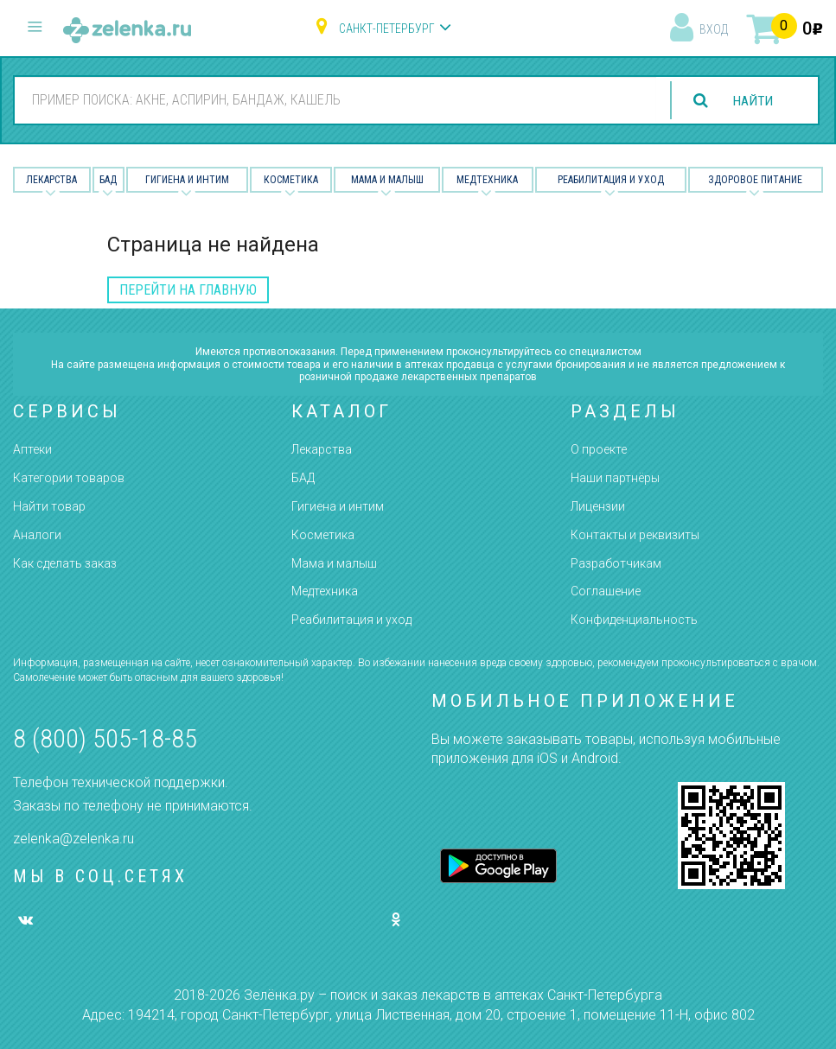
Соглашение (606, 591)
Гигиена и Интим (187, 180)
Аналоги (37, 535)
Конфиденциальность (634, 619)
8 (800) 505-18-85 (105, 738)
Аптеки (32, 449)
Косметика (291, 180)
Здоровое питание (755, 180)
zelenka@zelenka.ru (73, 838)
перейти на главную (188, 290)
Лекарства (51, 180)
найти (751, 100)
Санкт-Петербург (387, 28)
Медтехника (487, 180)
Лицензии (598, 506)
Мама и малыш (387, 180)
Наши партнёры (615, 478)
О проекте (599, 449)
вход (713, 29)
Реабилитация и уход (611, 180)
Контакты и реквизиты (635, 535)
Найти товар (49, 506)
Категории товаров (68, 478)
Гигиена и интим (337, 506)
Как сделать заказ (65, 563)
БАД (108, 180)
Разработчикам (616, 563)
